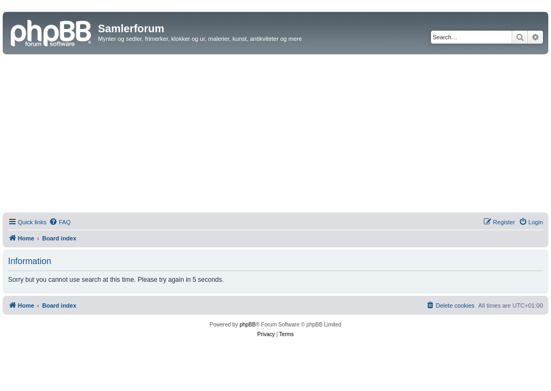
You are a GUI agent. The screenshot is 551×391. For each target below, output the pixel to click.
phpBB (247, 325)
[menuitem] (59, 222)
